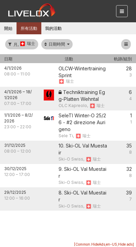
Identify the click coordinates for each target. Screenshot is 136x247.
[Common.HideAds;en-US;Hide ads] (104, 244)
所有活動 (29, 28)
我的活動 (53, 28)
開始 (8, 28)
